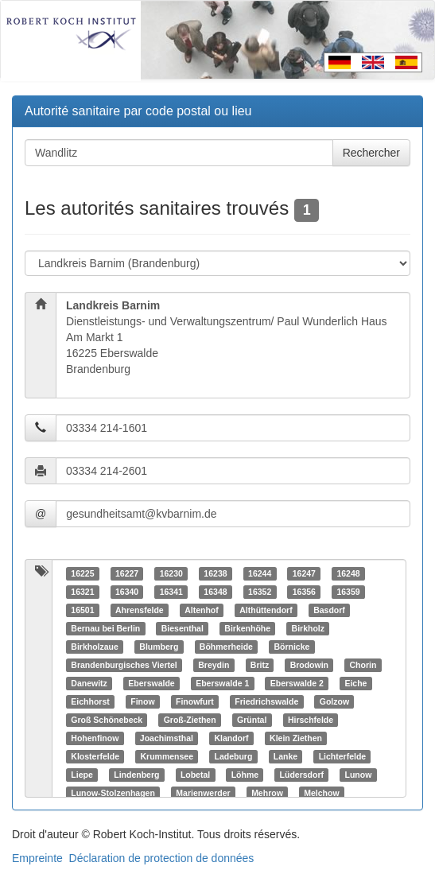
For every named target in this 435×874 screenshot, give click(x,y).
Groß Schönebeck (106, 719)
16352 (259, 591)
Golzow (334, 701)
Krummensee (166, 756)
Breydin (213, 665)
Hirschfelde (310, 719)
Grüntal (251, 719)
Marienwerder (203, 793)
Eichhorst (90, 701)
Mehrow (267, 793)
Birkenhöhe (247, 628)
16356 (304, 591)
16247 (304, 573)
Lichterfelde (343, 756)
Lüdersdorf (302, 774)
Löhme (244, 774)
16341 (171, 591)
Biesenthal (182, 628)
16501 (82, 610)
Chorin (363, 665)
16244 (259, 573)
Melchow (321, 793)
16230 (171, 573)
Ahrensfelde (139, 610)
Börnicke (291, 646)
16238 (215, 573)
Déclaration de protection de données (161, 858)
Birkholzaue (94, 646)
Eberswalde (151, 683)
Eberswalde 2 (297, 683)
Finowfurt (195, 701)
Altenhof (201, 610)
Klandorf (231, 738)
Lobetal (195, 774)
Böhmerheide (226, 646)
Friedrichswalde (266, 701)
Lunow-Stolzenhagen (113, 793)
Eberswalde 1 (222, 683)
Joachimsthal (166, 738)
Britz (260, 665)
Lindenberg (136, 774)
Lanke (285, 756)
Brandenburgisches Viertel (124, 665)
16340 (126, 591)
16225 (82, 573)
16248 (347, 573)
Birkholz (308, 628)
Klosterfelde (95, 756)
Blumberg (158, 646)
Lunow (358, 774)
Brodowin (309, 665)
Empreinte (37, 858)
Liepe (81, 774)
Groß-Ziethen (190, 719)
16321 (82, 591)
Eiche (355, 683)
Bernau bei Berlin (105, 628)
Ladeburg (233, 756)
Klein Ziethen (296, 738)
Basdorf (329, 610)
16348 (215, 591)
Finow (142, 701)
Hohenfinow (94, 738)
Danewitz (89, 683)
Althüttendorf (265, 610)
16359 (347, 591)
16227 (126, 573)
